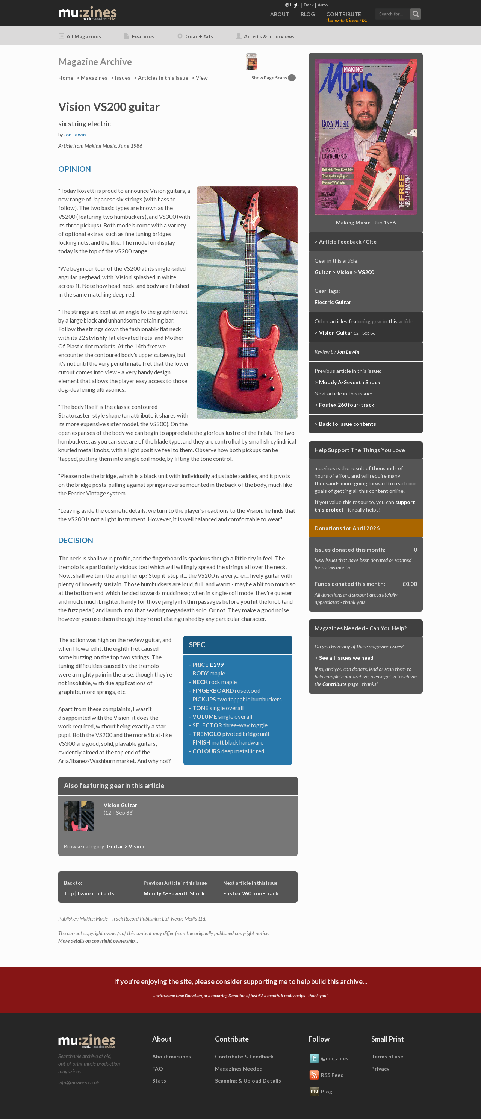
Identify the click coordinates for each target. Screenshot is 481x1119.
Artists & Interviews (265, 36)
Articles (163, 77)
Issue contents (96, 893)
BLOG (308, 14)
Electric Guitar (333, 302)
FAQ (157, 1068)
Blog (320, 1092)
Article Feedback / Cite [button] (348, 241)
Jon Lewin (75, 135)
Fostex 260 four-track (250, 893)
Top (69, 893)
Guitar (323, 272)
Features (139, 36)
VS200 (366, 272)
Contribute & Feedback (244, 1056)
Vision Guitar (120, 805)
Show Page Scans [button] (273, 77)
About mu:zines (171, 1056)
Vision (344, 272)
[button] (398, 13)
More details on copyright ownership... (98, 941)
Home (65, 77)
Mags (94, 77)
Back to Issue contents (347, 424)
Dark (309, 5)
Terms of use (387, 1056)
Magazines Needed (239, 1068)
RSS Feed (326, 1075)
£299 (217, 664)
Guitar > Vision (125, 846)
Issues (122, 77)
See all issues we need (346, 657)
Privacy (380, 1068)
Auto (323, 5)
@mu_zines (328, 1059)
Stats (159, 1080)
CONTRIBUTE (343, 14)
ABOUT (279, 14)
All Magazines (79, 36)
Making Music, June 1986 (113, 145)
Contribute (334, 684)
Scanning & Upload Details (248, 1080)
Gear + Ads (195, 36)
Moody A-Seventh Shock (174, 893)
